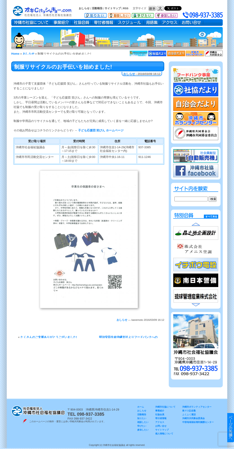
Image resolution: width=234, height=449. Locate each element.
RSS (125, 8)
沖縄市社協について (31, 22)
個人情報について (164, 433)
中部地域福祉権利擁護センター (198, 422)
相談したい (119, 14)
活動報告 (97, 8)
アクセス (170, 22)
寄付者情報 (104, 22)
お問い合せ (191, 22)
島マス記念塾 (189, 410)
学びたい (143, 14)
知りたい (95, 14)
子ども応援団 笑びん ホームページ (101, 130)
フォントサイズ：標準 (152, 8)
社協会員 (82, 22)
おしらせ (84, 8)
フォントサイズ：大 (161, 8)
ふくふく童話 (189, 414)
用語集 (152, 22)
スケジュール (130, 22)
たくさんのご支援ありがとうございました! (48, 337)
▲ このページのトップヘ (230, 427)
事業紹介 (61, 22)
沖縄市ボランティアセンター (197, 407)
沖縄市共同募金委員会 (193, 418)
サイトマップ (113, 8)
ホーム (140, 407)
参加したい (166, 14)
